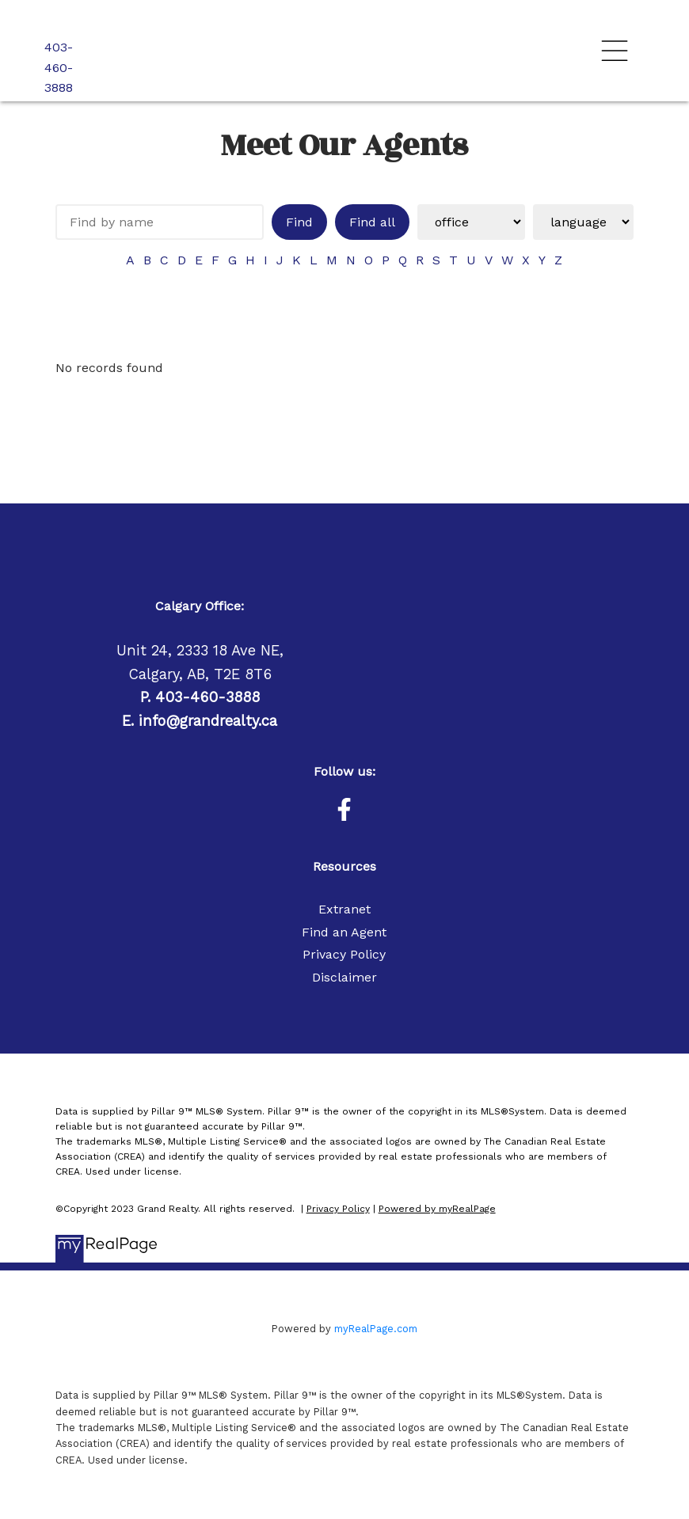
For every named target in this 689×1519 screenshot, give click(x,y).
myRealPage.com (375, 1329)
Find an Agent (344, 932)
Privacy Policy (344, 954)
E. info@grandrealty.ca (199, 720)
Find (299, 222)
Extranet (344, 909)
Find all (372, 222)
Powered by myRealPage (437, 1208)
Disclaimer (344, 977)
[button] (344, 809)
